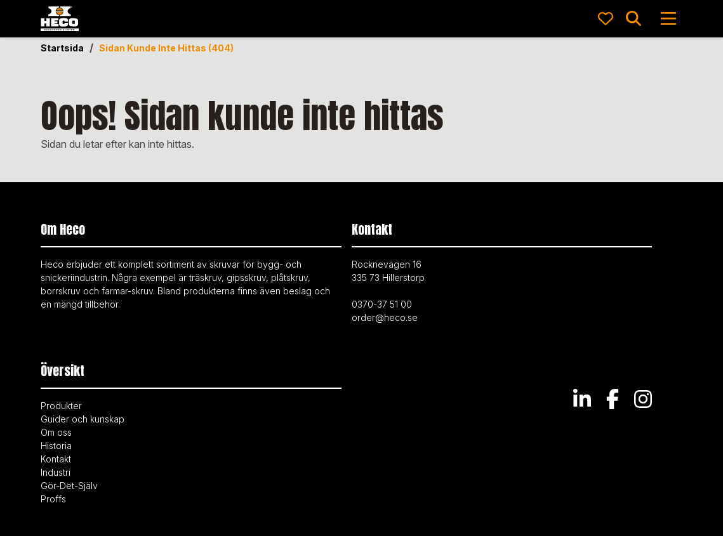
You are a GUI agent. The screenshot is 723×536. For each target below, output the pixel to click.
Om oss (56, 432)
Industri (55, 472)
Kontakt (56, 459)
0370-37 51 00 (382, 304)
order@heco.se (385, 317)
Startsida (62, 48)
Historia (56, 445)
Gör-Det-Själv (69, 485)
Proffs (53, 499)
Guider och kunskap (82, 419)
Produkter (61, 405)
